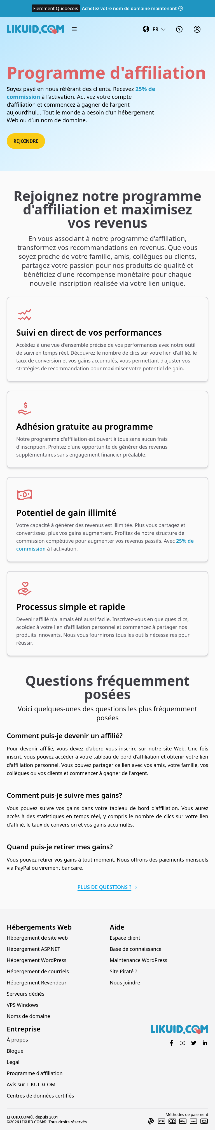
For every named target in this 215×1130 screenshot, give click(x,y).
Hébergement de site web (37, 937)
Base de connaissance (136, 949)
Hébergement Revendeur (37, 982)
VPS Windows (22, 1005)
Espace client (125, 937)
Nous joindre (125, 982)
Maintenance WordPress (138, 960)
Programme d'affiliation (35, 1073)
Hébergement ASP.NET (33, 949)
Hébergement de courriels (38, 971)
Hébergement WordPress (36, 960)
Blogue (15, 1050)
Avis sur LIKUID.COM (31, 1084)
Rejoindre (25, 141)
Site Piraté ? (123, 971)
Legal (13, 1062)
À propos (17, 1039)
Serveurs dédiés (25, 993)
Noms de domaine (28, 1016)
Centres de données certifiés (40, 1095)
